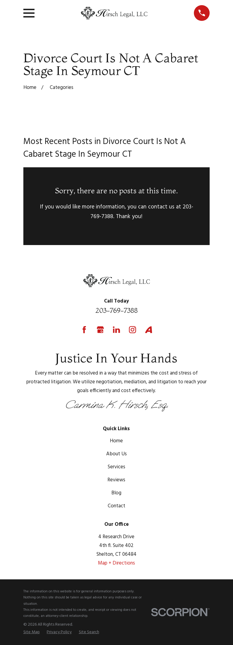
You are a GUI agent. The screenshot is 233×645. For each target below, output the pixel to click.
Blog (116, 493)
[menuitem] (31, 632)
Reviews (116, 480)
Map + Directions (116, 563)
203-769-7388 (116, 310)
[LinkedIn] (116, 329)
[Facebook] (84, 329)
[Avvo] (148, 329)
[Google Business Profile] (100, 329)
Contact (116, 506)
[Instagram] (132, 329)
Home (116, 441)
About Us (116, 454)
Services (116, 467)
